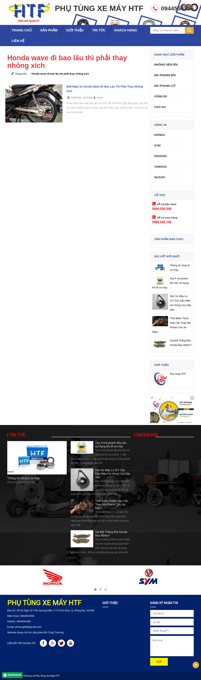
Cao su (160, 107)
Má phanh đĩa (165, 75)
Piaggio (160, 156)
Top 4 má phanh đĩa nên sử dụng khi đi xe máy (170, 283)
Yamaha (160, 166)
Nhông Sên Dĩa (166, 64)
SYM (157, 145)
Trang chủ (21, 73)
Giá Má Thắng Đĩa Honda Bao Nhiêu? (111, 533)
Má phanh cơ (164, 85)
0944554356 (14, 675)
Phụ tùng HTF (178, 373)
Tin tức (17, 435)
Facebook (147, 435)
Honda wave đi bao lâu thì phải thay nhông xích (60, 73)
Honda (159, 134)
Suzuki (159, 177)
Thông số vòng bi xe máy (23, 478)
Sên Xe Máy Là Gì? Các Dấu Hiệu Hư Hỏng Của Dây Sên (112, 473)
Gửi (159, 662)
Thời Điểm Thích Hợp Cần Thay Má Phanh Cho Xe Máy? (111, 504)
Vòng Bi (160, 96)
